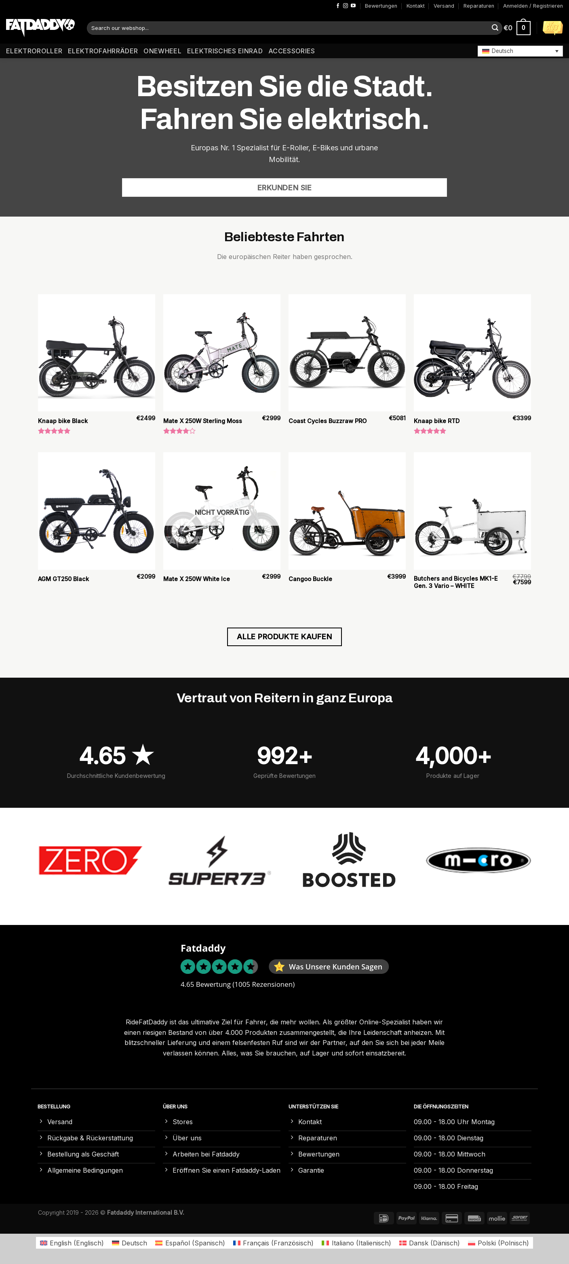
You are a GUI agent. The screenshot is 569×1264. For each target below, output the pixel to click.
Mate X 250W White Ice (196, 578)
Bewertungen (381, 6)
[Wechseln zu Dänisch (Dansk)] (429, 1243)
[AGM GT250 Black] (96, 510)
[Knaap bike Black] (96, 352)
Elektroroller (34, 51)
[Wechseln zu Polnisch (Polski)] (498, 1243)
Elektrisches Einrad (225, 51)
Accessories (291, 51)
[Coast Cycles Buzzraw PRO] (347, 352)
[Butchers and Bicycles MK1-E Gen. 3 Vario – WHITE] (472, 510)
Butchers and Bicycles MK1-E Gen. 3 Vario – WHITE (455, 582)
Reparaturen (479, 6)
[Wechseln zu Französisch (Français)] (273, 1243)
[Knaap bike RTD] (472, 352)
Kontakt (416, 6)
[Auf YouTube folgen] (353, 6)
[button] (520, 51)
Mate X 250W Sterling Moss (202, 420)
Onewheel (162, 51)
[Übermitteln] (495, 28)
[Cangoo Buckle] (347, 510)
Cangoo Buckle (310, 578)
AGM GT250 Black (63, 578)
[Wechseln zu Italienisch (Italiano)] (356, 1243)
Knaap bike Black (63, 420)
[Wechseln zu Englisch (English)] (72, 1243)
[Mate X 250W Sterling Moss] (221, 352)
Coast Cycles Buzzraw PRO (328, 420)
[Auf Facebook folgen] (337, 6)
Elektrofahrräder (103, 51)
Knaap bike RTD (436, 420)
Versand (444, 6)
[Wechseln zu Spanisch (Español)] (190, 1243)
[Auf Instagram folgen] (345, 6)
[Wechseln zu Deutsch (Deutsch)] (129, 1243)
